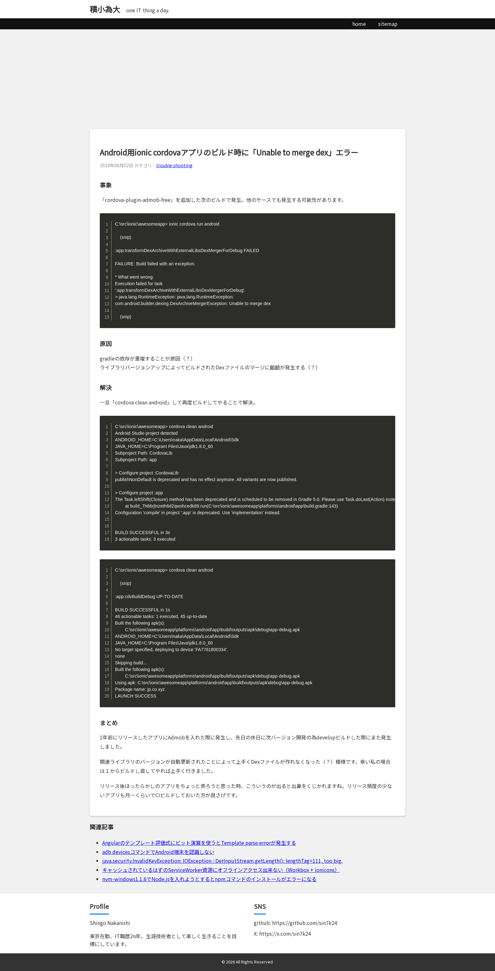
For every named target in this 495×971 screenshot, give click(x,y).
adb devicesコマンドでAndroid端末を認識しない (158, 852)
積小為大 (105, 9)
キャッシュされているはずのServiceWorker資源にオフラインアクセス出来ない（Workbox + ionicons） (221, 870)
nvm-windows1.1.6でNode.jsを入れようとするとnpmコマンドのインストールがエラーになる (209, 879)
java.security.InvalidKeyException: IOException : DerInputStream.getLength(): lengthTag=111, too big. (222, 860)
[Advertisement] (247, 76)
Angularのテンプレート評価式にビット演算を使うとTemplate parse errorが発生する (199, 842)
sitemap (387, 23)
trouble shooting (174, 165)
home (359, 23)
